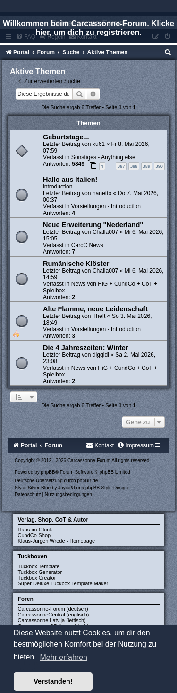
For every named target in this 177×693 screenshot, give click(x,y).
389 (146, 166)
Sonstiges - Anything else (103, 157)
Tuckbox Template (39, 566)
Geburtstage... (66, 137)
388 (133, 166)
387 (121, 166)
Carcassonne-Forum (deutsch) (53, 609)
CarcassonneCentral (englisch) (53, 614)
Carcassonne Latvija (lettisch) (52, 620)
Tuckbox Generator (40, 572)
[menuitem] (168, 52)
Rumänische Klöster (76, 263)
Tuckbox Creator (37, 578)
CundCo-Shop (34, 535)
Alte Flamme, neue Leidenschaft (95, 309)
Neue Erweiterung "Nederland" (93, 225)
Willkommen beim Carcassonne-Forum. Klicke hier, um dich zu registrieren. (88, 27)
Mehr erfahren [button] (63, 657)
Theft (99, 316)
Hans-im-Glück (35, 529)
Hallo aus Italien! (70, 179)
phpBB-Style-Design (106, 487)
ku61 (99, 144)
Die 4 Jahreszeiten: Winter (85, 347)
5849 (78, 164)
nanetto (102, 193)
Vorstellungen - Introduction (106, 206)
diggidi (101, 354)
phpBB (48, 472)
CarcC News (87, 245)
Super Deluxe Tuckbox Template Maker (63, 583)
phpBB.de (87, 480)
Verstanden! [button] (53, 681)
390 (159, 166)
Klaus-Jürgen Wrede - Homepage (56, 541)
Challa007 (105, 232)
